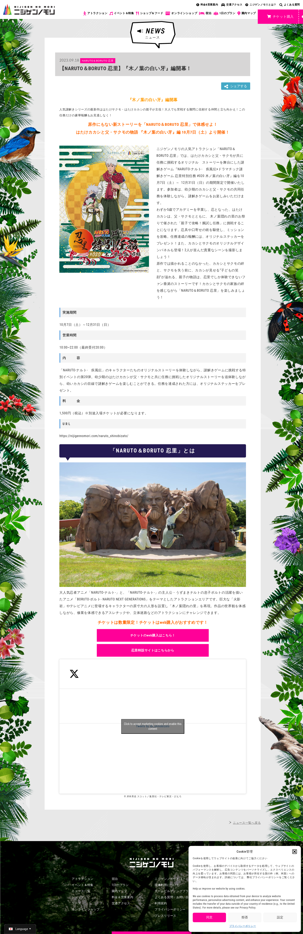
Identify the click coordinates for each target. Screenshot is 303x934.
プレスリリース (165, 915)
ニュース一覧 (81, 891)
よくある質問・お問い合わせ (175, 897)
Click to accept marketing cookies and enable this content (153, 726)
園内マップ (246, 13)
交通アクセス (231, 4)
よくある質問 (289, 4)
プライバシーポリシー (242, 926)
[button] (294, 851)
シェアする (235, 86)
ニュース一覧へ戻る (247, 822)
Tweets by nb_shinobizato (152, 726)
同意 (209, 917)
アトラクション (95, 13)
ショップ (78, 897)
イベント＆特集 (121, 13)
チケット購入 (280, 17)
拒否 (245, 917)
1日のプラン (224, 13)
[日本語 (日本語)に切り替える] (20, 929)
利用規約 (161, 903)
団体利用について (167, 885)
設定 (280, 917)
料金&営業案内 (207, 4)
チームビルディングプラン (173, 891)
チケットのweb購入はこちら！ (152, 635)
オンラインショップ (181, 13)
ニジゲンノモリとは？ (260, 4)
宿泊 (205, 13)
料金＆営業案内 (122, 897)
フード (76, 903)
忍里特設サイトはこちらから (152, 650)
